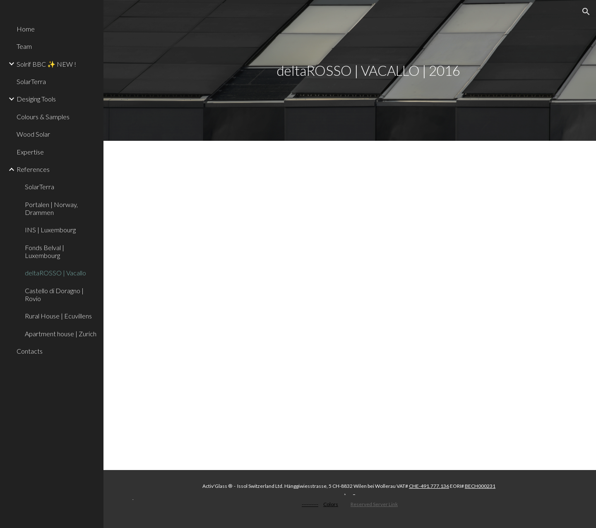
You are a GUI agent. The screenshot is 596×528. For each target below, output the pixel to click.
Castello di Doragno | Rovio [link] (54, 294)
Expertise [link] (30, 152)
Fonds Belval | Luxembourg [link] (44, 251)
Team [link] (24, 46)
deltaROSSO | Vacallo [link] (55, 273)
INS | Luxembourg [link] (50, 230)
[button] (586, 12)
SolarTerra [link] (31, 81)
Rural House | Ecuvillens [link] (58, 316)
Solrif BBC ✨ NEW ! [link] (46, 64)
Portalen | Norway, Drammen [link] (51, 208)
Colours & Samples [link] (43, 117)
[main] (368, 71)
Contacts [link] (30, 351)
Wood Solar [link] (33, 134)
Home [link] (26, 29)
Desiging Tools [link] (36, 99)
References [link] (33, 169)
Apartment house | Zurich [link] (60, 334)
